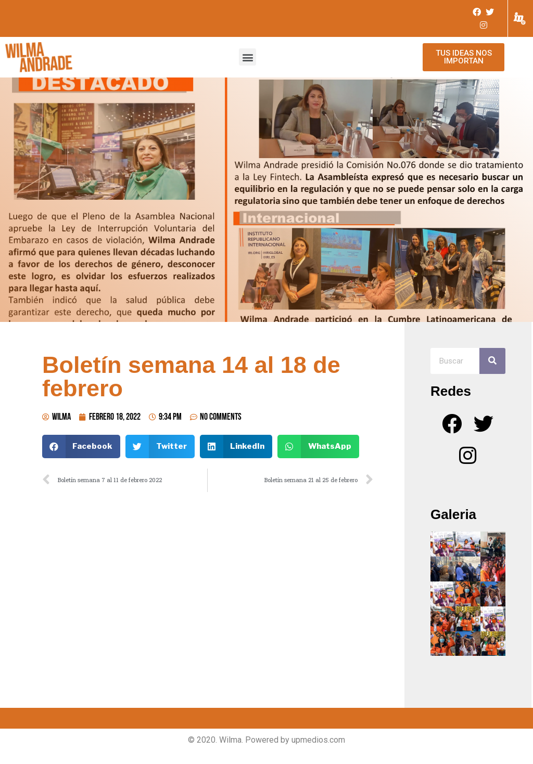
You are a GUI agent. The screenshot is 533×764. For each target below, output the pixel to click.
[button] (247, 57)
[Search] (492, 361)
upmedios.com (318, 740)
